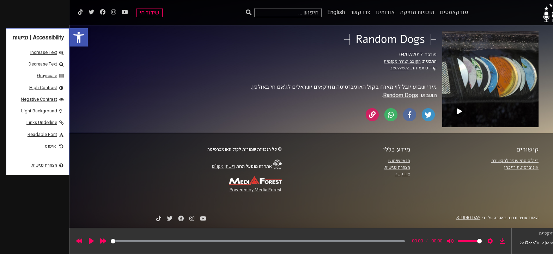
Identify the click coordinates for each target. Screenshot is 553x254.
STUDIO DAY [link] (399, 218)
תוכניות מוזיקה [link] (348, 12)
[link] (9, 37)
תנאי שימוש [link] (330, 160)
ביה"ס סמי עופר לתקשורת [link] (445, 160)
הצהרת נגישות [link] (328, 167)
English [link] (266, 12)
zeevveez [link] (330, 68)
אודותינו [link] (315, 12)
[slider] (188, 241)
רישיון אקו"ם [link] (154, 166)
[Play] (22, 241)
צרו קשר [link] (291, 12)
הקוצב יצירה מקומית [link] (332, 61)
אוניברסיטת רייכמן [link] (452, 167)
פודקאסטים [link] (384, 12)
